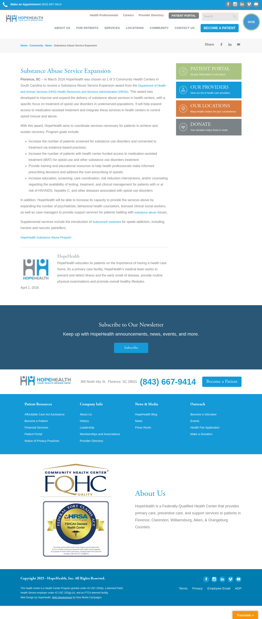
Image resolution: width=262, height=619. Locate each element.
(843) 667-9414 (36, 4)
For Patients (86, 29)
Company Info (93, 413)
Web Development (62, 610)
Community (158, 29)
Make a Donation (202, 446)
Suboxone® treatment (108, 230)
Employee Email (223, 601)
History (85, 432)
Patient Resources (41, 413)
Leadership (88, 439)
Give (250, 24)
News (48, 47)
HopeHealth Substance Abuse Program (49, 245)
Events (195, 432)
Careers (127, 16)
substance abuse (146, 214)
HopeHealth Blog (147, 426)
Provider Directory (149, 16)
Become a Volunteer (205, 426)
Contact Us (183, 29)
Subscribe (131, 356)
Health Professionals (102, 16)
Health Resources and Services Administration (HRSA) (112, 93)
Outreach (199, 413)
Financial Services (38, 439)
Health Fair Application (206, 439)
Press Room (144, 439)
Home (23, 47)
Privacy (205, 601)
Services (111, 29)
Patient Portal (182, 17)
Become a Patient (218, 29)
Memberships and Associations (102, 446)
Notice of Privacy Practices (44, 453)
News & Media (148, 413)
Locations (133, 29)
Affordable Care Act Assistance (47, 426)
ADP (239, 601)
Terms (193, 601)
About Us (61, 29)
